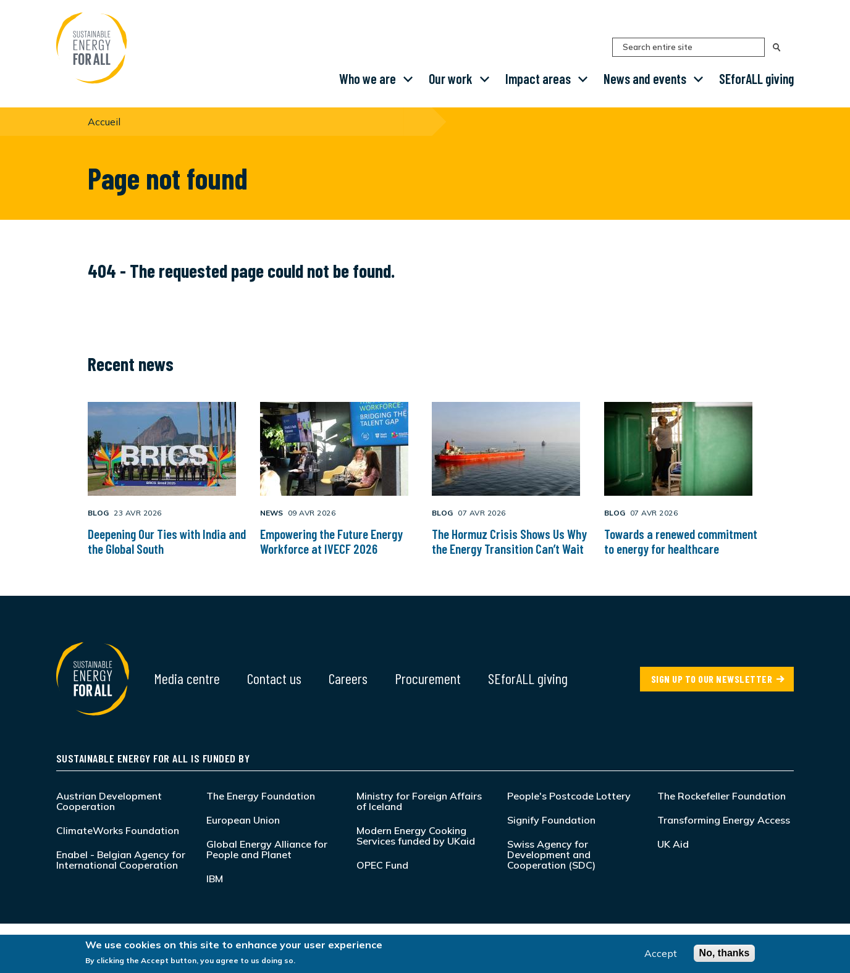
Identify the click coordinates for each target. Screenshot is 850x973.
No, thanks (724, 953)
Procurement (428, 678)
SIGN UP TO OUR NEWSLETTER (712, 679)
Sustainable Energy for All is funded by (153, 758)
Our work (451, 78)
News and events (645, 78)
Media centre (187, 678)
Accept (660, 953)
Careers (348, 678)
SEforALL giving (756, 78)
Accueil (104, 121)
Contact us (274, 678)
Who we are (367, 78)
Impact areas (538, 78)
